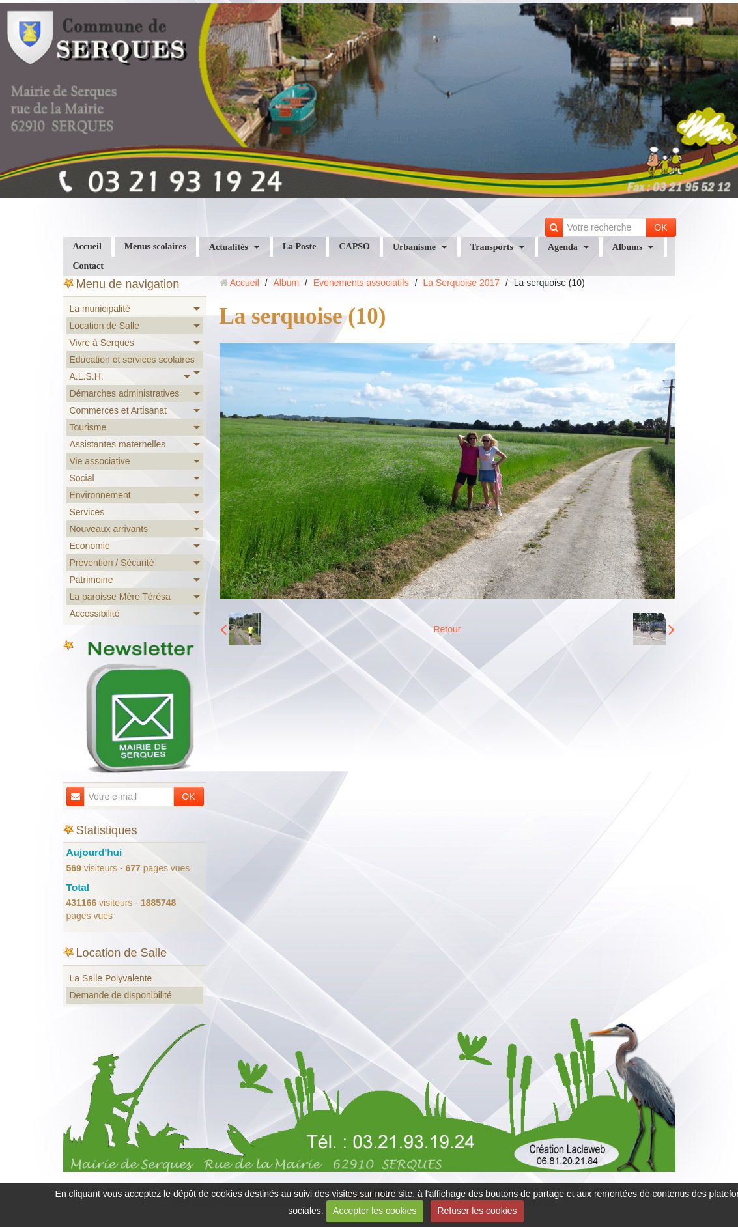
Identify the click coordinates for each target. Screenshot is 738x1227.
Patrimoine (91, 579)
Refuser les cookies (477, 1211)
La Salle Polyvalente (111, 978)
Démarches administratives (125, 393)
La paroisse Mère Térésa (120, 596)
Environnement (100, 495)
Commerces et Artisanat (118, 410)
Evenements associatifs (361, 282)
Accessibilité (95, 613)
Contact (88, 266)
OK (660, 227)
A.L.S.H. (87, 376)
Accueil (87, 246)
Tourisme (88, 427)
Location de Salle (104, 325)
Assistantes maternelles (118, 444)
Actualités (228, 247)
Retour (447, 629)
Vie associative (100, 461)
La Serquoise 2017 (461, 282)
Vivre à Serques (102, 342)
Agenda (563, 247)
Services (87, 512)
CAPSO (354, 246)
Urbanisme (414, 247)
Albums (627, 247)
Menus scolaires (155, 246)
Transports (491, 247)
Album (286, 282)
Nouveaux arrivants (109, 529)
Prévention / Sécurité (112, 562)
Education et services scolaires (132, 359)
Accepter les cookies (374, 1211)
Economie (90, 546)
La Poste (300, 246)
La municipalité (100, 308)
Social (82, 478)
